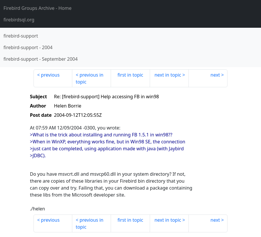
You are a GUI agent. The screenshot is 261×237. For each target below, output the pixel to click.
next (215, 75)
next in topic (167, 75)
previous (50, 75)
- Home (37, 8)
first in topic (130, 75)
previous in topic (89, 78)
